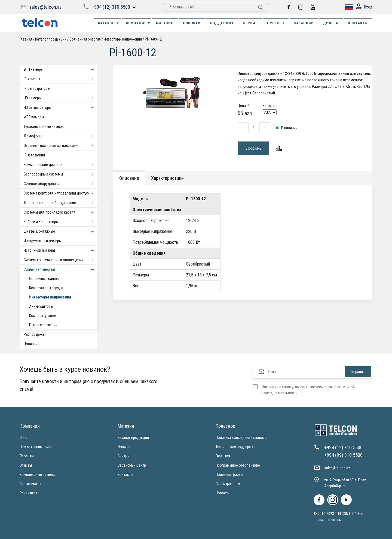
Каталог (109, 23)
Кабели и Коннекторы (60, 221)
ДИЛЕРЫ (331, 23)
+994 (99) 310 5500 (343, 455)
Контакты (125, 474)
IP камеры (60, 79)
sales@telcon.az (45, 7)
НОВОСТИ (192, 23)
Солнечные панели (44, 278)
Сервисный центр (132, 465)
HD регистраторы (60, 107)
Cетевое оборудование (60, 183)
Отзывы (26, 465)
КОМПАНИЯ (138, 23)
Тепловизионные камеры (44, 126)
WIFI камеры (60, 69)
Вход (364, 7)
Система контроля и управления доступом (60, 193)
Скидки (124, 456)
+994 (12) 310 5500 (111, 7)
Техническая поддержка (235, 447)
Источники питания (60, 250)
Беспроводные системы (60, 174)
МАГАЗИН (165, 23)
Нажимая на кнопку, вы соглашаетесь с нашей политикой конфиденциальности (308, 390)
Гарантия (223, 456)
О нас (24, 437)
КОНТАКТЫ (358, 23)
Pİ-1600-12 (153, 39)
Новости (222, 493)
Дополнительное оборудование (60, 202)
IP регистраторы (37, 88)
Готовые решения (43, 325)
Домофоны (60, 136)
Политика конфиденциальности (242, 437)
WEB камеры (34, 117)
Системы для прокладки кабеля (60, 212)
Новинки (31, 344)
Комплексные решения (38, 474)
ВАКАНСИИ (304, 23)
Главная (26, 39)
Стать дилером (228, 484)
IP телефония (34, 155)
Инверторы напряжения (123, 39)
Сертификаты (30, 484)
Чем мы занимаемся (36, 447)
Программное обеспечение (238, 465)
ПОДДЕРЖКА (222, 23)
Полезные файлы (229, 474)
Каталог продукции (50, 39)
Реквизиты (28, 493)
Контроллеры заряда (46, 288)
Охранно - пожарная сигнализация (60, 145)
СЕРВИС (250, 23)
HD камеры (60, 98)
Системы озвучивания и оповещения (60, 259)
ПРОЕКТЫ (275, 23)
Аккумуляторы (41, 306)
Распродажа (34, 334)
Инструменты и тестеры (43, 241)
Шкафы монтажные (60, 231)
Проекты (27, 456)
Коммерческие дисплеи (60, 164)
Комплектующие (42, 315)
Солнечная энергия (85, 39)
